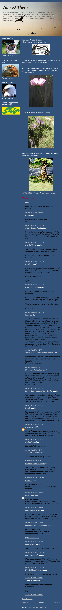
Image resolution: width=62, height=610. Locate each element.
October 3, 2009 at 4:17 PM (34, 388)
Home (41, 602)
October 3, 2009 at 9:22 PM (34, 461)
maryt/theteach (31, 555)
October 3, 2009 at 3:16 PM (34, 367)
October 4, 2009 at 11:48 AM (34, 567)
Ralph (27, 408)
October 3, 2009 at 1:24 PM (34, 350)
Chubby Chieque (32, 287)
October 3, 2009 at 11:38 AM (34, 261)
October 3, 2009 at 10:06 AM (34, 225)
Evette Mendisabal (33, 570)
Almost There (15, 7)
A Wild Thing (30, 245)
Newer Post (26, 602)
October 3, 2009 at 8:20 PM (34, 439)
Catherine (29, 442)
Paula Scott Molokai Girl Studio (38, 391)
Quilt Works (30, 544)
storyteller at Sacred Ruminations (39, 353)
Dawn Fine (29, 495)
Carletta (28, 481)
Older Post (56, 602)
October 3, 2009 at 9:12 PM (34, 450)
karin (27, 315)
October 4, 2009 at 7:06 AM (34, 522)
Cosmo (37, 193)
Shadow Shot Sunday (46, 193)
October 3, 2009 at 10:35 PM (34, 478)
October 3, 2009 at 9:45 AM (34, 212)
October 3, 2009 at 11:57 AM (34, 284)
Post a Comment (27, 599)
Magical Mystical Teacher (36, 525)
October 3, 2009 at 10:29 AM (34, 242)
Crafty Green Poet (33, 228)
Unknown (29, 427)
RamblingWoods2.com (35, 464)
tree (54, 193)
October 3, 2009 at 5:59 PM (34, 405)
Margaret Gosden (33, 510)
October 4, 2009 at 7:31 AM (34, 541)
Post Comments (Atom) (40, 607)
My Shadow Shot (32, 538)
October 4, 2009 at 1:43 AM (34, 492)
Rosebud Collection (33, 370)
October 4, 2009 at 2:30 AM (34, 507)
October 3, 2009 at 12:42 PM (34, 312)
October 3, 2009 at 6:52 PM (34, 424)
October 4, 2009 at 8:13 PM (34, 595)
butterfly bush (30, 193)
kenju (27, 202)
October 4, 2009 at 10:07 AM (34, 552)
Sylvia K (28, 264)
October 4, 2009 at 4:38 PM (34, 578)
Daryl (27, 215)
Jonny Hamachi (32, 453)
